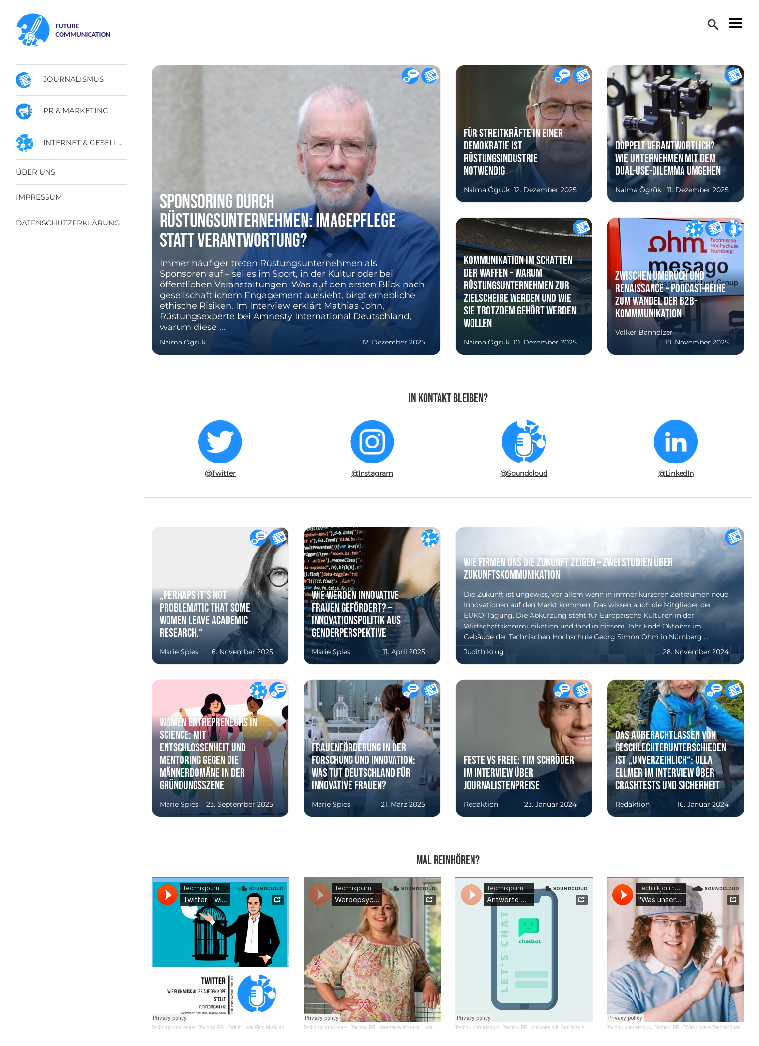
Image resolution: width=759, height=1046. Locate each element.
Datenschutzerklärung (68, 222)
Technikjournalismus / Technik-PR (188, 1027)
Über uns (35, 172)
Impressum (39, 197)
